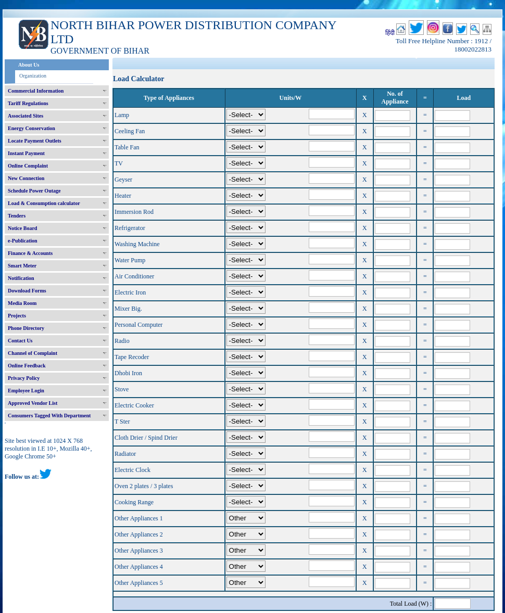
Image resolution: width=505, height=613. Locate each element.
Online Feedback (27, 365)
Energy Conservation (31, 128)
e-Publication (22, 241)
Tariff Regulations (28, 103)
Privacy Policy (24, 378)
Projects (17, 315)
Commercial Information (36, 91)
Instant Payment (26, 153)
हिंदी (390, 32)
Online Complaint (28, 166)
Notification (21, 278)
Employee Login (26, 390)
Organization (32, 76)
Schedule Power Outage (34, 191)
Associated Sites (25, 116)
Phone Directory (26, 328)
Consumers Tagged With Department (49, 415)
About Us (28, 65)
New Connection (26, 178)
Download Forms (27, 290)
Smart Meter (22, 266)
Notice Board (22, 228)
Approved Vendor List (32, 403)
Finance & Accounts (30, 253)
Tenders (17, 216)
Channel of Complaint (32, 353)
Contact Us (20, 340)
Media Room (22, 303)
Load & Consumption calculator (44, 203)
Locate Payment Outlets (34, 141)
